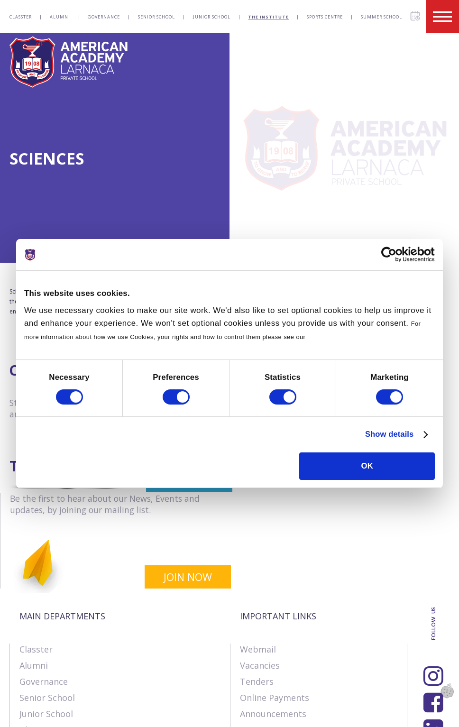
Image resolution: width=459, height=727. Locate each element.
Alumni (60, 17)
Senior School (156, 17)
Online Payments (274, 601)
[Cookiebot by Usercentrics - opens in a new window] (393, 255)
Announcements (273, 617)
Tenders (257, 585)
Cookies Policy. (331, 336)
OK (367, 465)
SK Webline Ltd (120, 694)
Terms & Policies (151, 715)
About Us (27, 715)
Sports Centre (325, 17)
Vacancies (260, 569)
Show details (388, 434)
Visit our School (272, 649)
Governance (104, 17)
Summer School (381, 17)
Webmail (258, 553)
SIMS (249, 633)
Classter (20, 17)
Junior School (211, 17)
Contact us (82, 715)
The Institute (268, 17)
